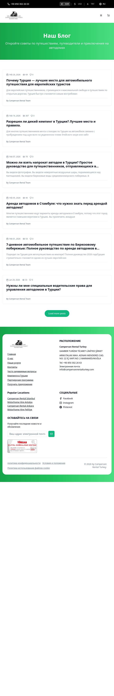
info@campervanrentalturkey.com (76, 369)
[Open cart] (108, 15)
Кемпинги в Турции (17, 375)
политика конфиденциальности (24, 463)
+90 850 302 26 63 (72, 362)
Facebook (66, 398)
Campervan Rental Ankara (20, 405)
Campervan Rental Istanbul (21, 398)
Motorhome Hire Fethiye (19, 409)
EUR (65, 4)
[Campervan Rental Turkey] (14, 15)
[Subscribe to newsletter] (51, 434)
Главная (11, 354)
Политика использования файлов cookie (28, 468)
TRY (90, 4)
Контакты (12, 367)
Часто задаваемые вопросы (22, 371)
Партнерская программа (20, 379)
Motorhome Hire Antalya (19, 402)
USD (78, 4)
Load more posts (57, 313)
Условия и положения (53, 463)
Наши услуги (14, 362)
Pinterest (65, 407)
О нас (10, 358)
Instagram (66, 402)
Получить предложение (19, 384)
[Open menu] (101, 15)
